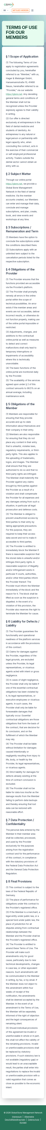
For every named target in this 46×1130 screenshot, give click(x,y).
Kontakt (23, 1122)
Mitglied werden (20, 10)
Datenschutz (33, 1119)
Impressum (17, 1116)
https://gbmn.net (14, 94)
